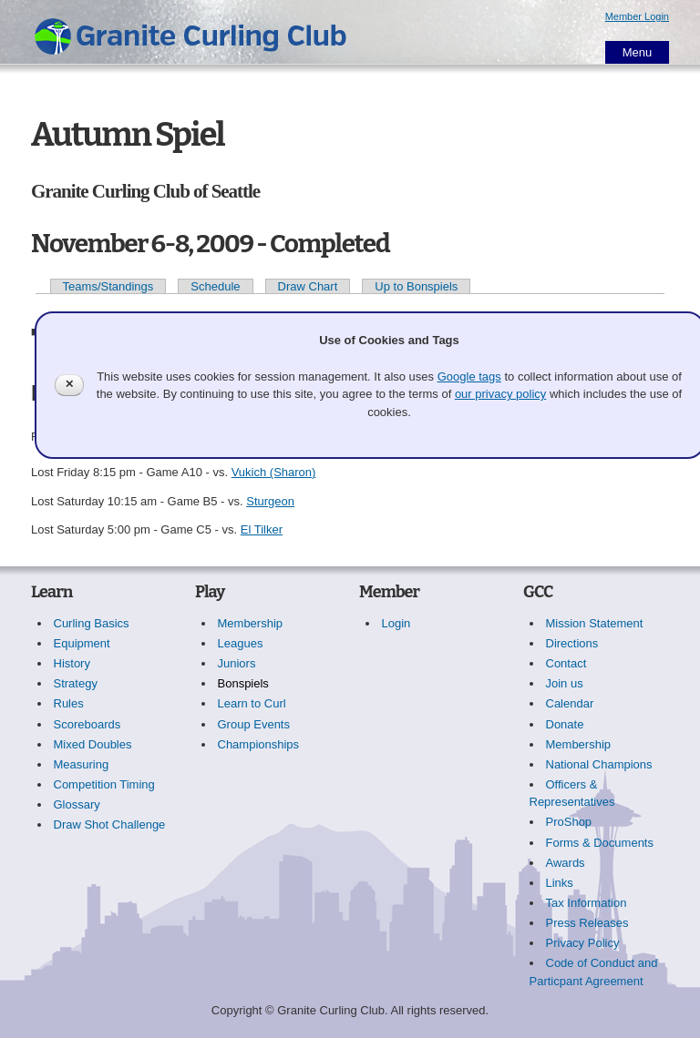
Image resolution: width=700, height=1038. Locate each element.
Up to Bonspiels (416, 286)
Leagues (240, 643)
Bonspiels (243, 683)
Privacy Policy (583, 943)
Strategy (76, 683)
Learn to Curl (252, 703)
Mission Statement (594, 623)
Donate (565, 724)
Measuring (81, 764)
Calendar (570, 703)
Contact (566, 663)
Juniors (237, 663)
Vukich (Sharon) (274, 472)
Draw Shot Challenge (110, 824)
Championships (259, 744)
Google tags (469, 376)
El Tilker (262, 529)
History (72, 663)
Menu (638, 52)
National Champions (599, 764)
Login (396, 623)
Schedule (215, 286)
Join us (564, 683)
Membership (250, 623)
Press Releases (587, 923)
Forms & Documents (600, 843)
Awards (565, 863)
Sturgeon (270, 501)
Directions (572, 643)
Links (559, 883)
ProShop (569, 822)
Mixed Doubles (93, 744)
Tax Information (586, 903)
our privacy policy (500, 394)
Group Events (254, 724)
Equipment (82, 643)
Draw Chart (308, 286)
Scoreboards (87, 724)
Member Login (637, 16)
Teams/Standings (108, 286)
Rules (69, 703)
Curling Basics (91, 623)
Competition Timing (104, 784)
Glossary (77, 804)
